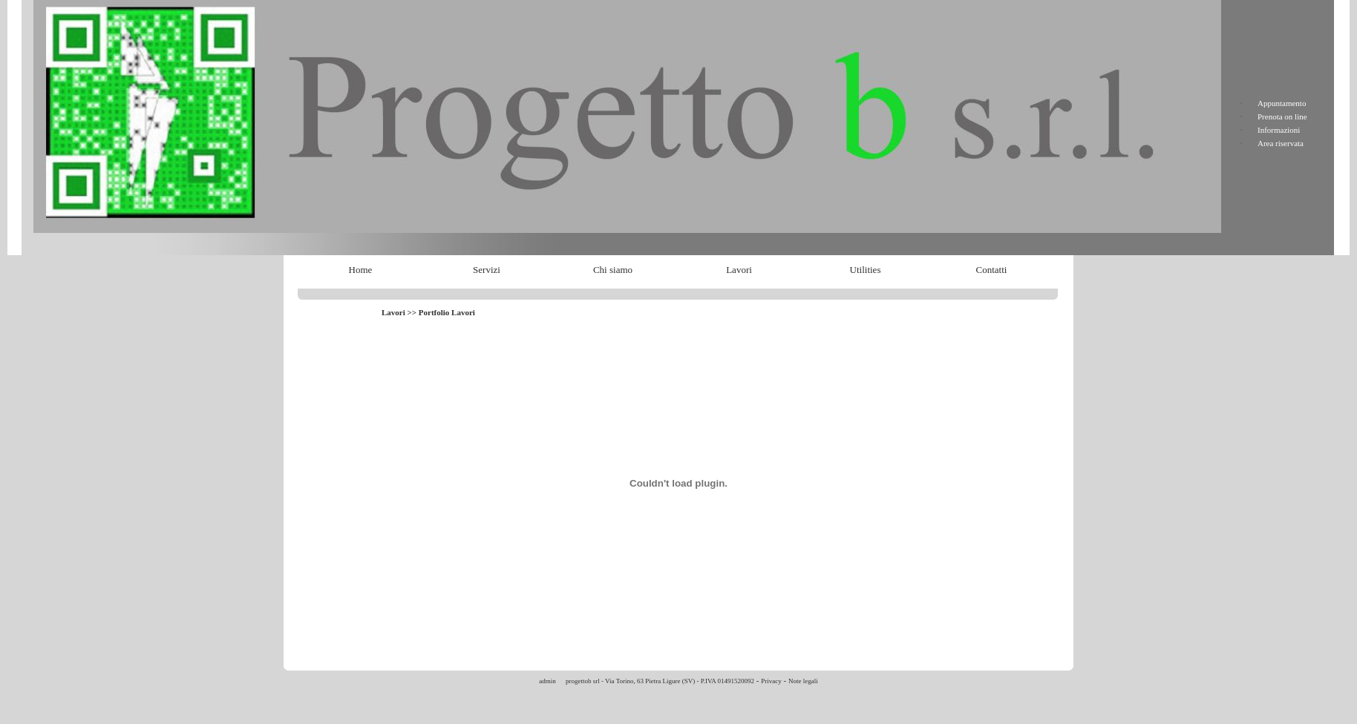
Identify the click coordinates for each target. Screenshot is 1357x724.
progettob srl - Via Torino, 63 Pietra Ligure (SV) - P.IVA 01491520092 (659, 681)
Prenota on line (1282, 116)
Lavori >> (400, 312)
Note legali (803, 681)
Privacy (771, 681)
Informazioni (1279, 129)
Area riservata (1281, 143)
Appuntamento (1282, 103)
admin (547, 681)
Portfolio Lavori (447, 312)
